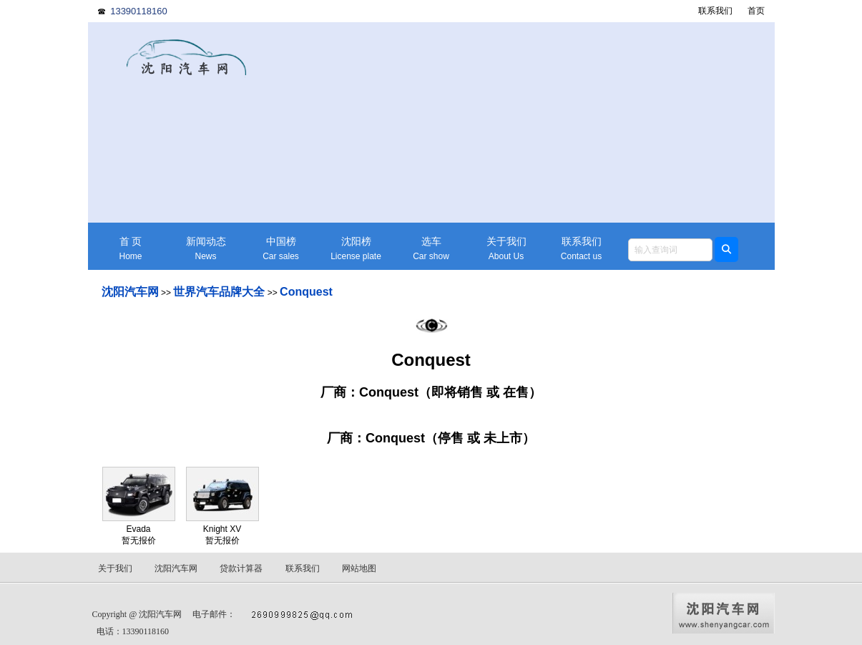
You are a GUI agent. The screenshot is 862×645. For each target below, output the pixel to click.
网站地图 (359, 568)
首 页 (131, 248)
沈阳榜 (356, 248)
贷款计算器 (241, 568)
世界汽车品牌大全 (219, 292)
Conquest (306, 292)
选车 (431, 248)
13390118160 (138, 11)
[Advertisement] (542, 122)
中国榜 (281, 248)
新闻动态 (206, 248)
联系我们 (715, 11)
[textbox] (670, 249)
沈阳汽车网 (130, 292)
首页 (756, 11)
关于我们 (506, 248)
